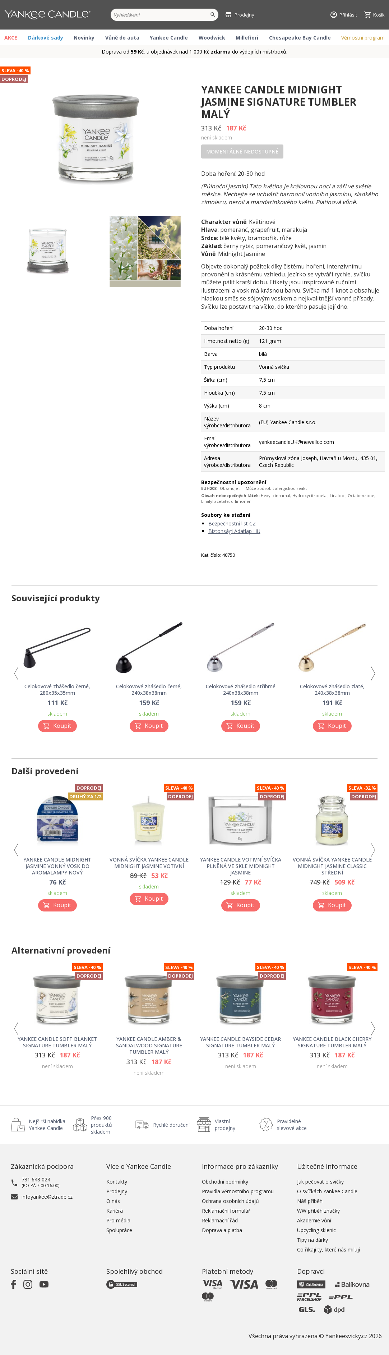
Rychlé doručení (171, 1124)
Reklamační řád (220, 1220)
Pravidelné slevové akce (292, 1124)
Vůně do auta (122, 37)
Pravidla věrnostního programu (238, 1191)
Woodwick (212, 37)
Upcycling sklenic (316, 1230)
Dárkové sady (45, 37)
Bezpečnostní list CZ (232, 523)
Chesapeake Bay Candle (300, 37)
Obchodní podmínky (225, 1181)
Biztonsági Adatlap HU (234, 531)
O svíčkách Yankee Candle (327, 1191)
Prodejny (116, 1191)
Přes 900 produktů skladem (101, 1125)
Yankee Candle (169, 37)
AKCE (10, 37)
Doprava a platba (222, 1230)
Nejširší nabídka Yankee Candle (47, 1124)
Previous (15, 673)
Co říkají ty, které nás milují (328, 1249)
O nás (113, 1201)
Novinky (84, 37)
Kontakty (116, 1181)
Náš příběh (310, 1201)
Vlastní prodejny (225, 1124)
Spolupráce (119, 1230)
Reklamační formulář (226, 1210)
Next (373, 673)
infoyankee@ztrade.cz (47, 1196)
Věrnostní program (363, 37)
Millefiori (247, 37)
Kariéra (114, 1210)
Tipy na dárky (312, 1239)
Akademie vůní (314, 1220)
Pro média (118, 1220)
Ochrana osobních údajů (230, 1201)
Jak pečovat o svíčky (320, 1181)
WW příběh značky (318, 1210)
